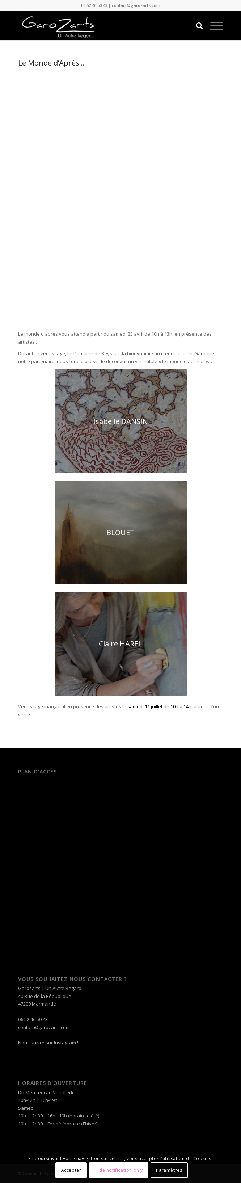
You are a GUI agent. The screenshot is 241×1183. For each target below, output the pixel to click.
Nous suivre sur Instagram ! (48, 1042)
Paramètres (169, 1170)
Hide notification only (118, 1170)
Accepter (71, 1170)
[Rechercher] (196, 25)
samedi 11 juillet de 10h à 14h (159, 706)
